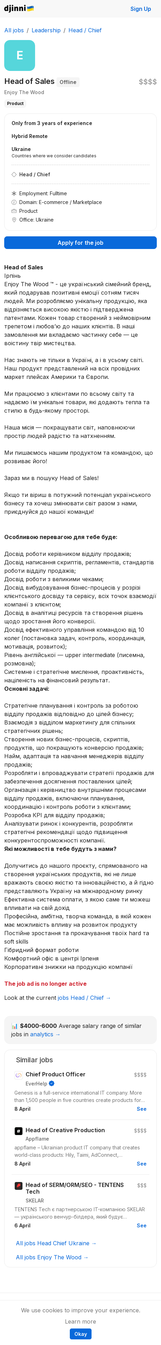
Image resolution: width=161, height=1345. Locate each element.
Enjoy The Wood (24, 92)
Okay (80, 1334)
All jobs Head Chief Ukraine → (56, 1243)
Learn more (80, 1321)
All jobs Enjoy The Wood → (52, 1257)
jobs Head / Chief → (84, 997)
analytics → (45, 1034)
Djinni (19, 9)
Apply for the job (80, 242)
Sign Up (140, 8)
